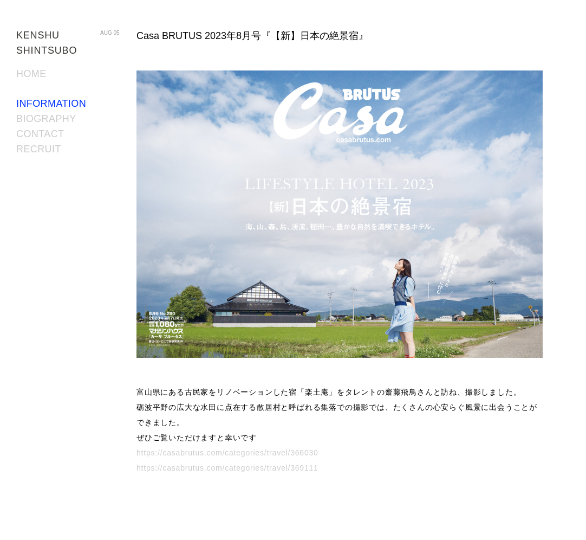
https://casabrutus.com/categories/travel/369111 (227, 468)
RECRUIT (38, 149)
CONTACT (40, 133)
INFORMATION (51, 103)
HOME (31, 73)
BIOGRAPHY (46, 118)
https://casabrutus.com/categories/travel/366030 (227, 452)
